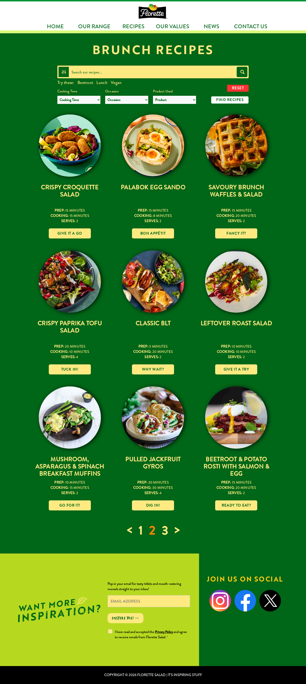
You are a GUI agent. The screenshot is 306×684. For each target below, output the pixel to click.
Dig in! (153, 505)
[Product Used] (174, 100)
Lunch (101, 82)
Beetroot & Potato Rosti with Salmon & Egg (236, 466)
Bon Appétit (153, 233)
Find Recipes (230, 99)
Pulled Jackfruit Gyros (152, 463)
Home (55, 26)
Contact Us (250, 26)
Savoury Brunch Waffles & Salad (236, 191)
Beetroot (85, 82)
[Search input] (153, 72)
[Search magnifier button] (242, 72)
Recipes (133, 26)
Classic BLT (153, 323)
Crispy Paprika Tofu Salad (70, 327)
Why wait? (153, 369)
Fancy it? (236, 233)
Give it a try (236, 369)
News (211, 26)
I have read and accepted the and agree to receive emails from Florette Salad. (151, 634)
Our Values (172, 26)
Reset (238, 88)
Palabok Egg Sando (153, 187)
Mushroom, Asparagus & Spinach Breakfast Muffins (69, 466)
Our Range (94, 26)
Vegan (116, 82)
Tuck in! (69, 369)
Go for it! (69, 505)
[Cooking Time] (78, 100)
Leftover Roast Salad (236, 323)
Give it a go (69, 233)
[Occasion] (126, 100)
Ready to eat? (236, 505)
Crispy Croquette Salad (69, 191)
